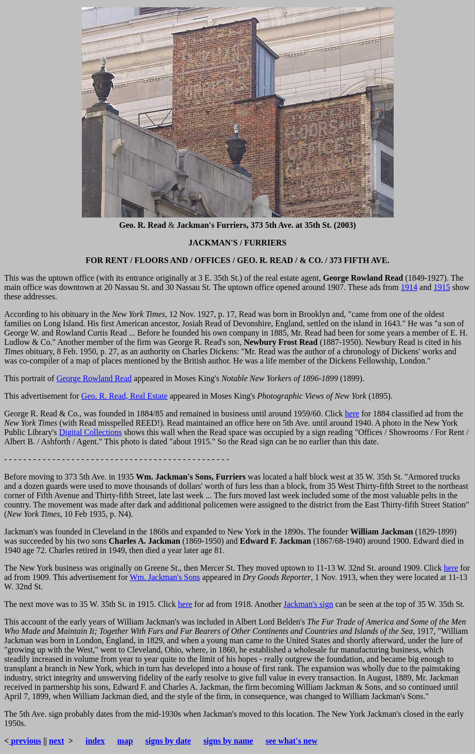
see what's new (292, 740)
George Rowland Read (94, 378)
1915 (442, 287)
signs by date (168, 740)
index (95, 740)
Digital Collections (90, 432)
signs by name (228, 740)
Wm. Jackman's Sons (164, 577)
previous (25, 740)
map (125, 740)
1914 (409, 287)
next (56, 740)
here (352, 413)
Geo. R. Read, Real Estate (124, 396)
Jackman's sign (308, 604)
